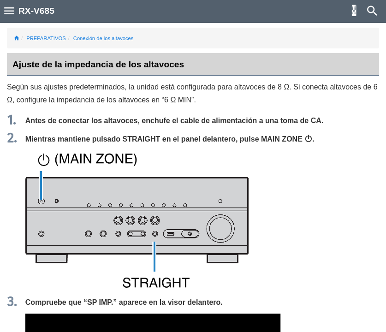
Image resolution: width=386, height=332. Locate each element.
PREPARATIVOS (45, 38)
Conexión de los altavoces (103, 38)
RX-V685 (36, 11)
